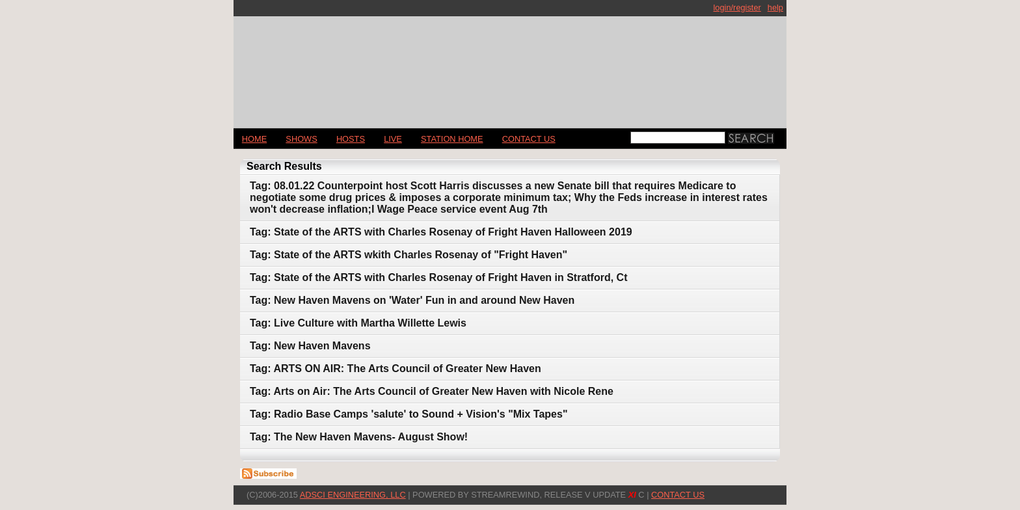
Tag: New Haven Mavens (310, 345)
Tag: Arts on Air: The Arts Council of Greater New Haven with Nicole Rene (431, 391)
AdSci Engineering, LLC (353, 495)
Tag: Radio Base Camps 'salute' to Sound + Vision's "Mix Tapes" (408, 414)
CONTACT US (529, 139)
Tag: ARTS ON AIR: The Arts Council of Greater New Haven (395, 368)
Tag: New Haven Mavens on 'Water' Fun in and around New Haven (412, 300)
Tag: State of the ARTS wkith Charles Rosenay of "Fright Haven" (408, 254)
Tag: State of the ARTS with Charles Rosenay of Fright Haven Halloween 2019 (441, 231)
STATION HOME (452, 139)
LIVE (393, 139)
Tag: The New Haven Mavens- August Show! (359, 436)
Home (254, 139)
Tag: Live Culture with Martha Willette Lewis (358, 323)
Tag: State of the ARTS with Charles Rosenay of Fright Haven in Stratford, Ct (439, 277)
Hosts (350, 139)
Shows (301, 139)
